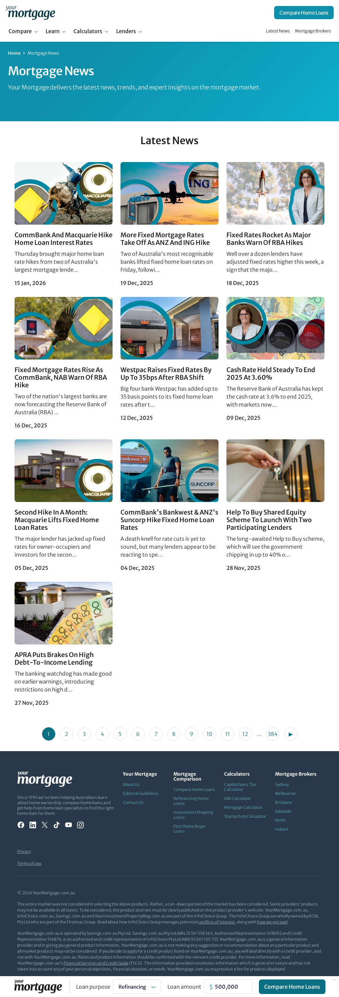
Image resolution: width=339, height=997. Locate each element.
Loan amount (184, 986)
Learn (53, 31)
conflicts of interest (216, 921)
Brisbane (283, 802)
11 (227, 734)
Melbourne (285, 793)
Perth (280, 820)
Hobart (281, 829)
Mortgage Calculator (243, 807)
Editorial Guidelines (141, 793)
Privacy (24, 851)
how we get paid (272, 921)
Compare (20, 31)
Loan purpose (93, 986)
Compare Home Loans (303, 13)
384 (272, 734)
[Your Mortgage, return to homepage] (30, 12)
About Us (131, 784)
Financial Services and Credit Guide (96, 963)
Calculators (87, 31)
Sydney (282, 784)
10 (210, 734)
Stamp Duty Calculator (245, 816)
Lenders (126, 31)
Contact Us (133, 802)
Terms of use (29, 863)
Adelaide (283, 811)
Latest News (278, 31)
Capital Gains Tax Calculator (240, 787)
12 (245, 734)
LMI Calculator (237, 798)
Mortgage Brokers (313, 31)
